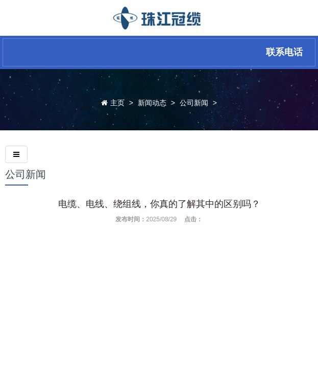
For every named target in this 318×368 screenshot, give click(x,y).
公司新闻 (194, 103)
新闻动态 (152, 103)
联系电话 (284, 52)
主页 (117, 103)
